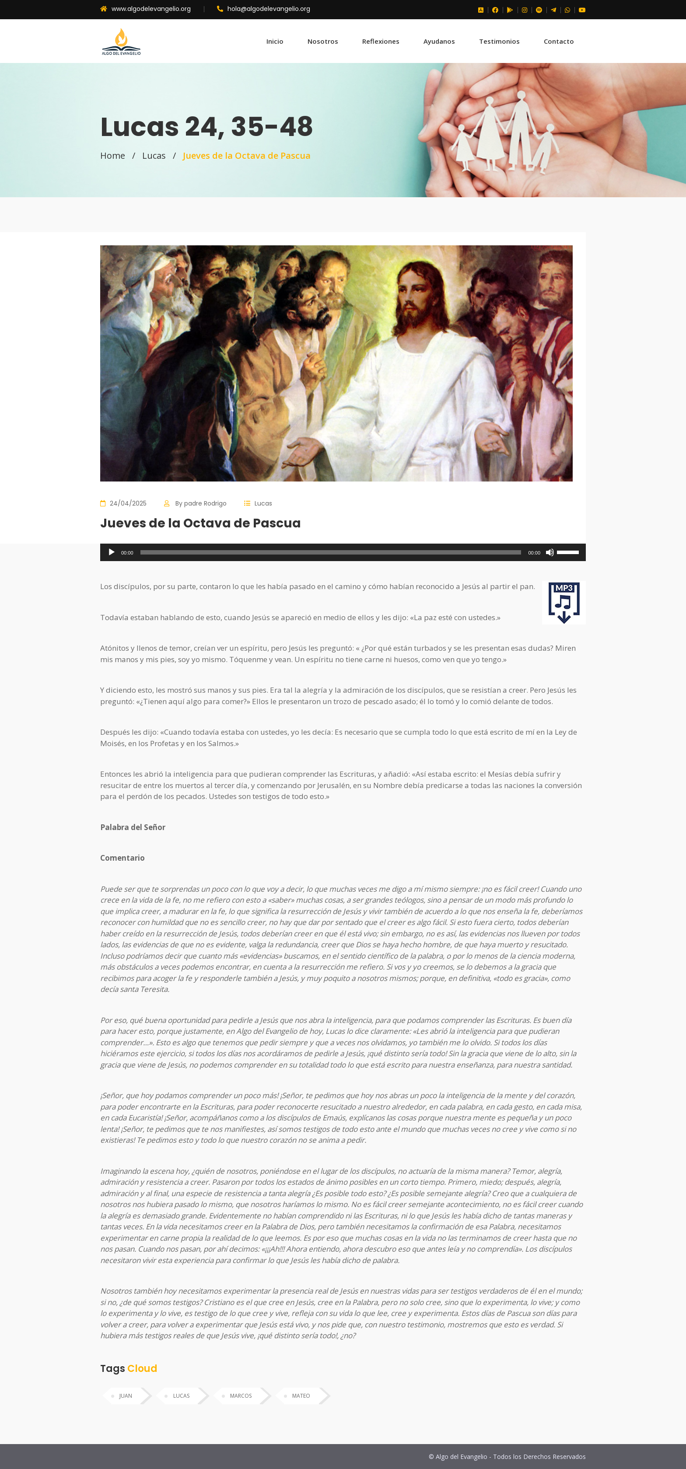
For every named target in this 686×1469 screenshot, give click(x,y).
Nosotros (323, 41)
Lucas (154, 155)
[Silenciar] (550, 552)
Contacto (559, 41)
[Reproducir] (111, 552)
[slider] (331, 552)
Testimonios (499, 41)
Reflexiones (380, 41)
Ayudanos (439, 41)
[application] (343, 552)
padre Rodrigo (205, 503)
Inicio (275, 41)
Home (112, 155)
